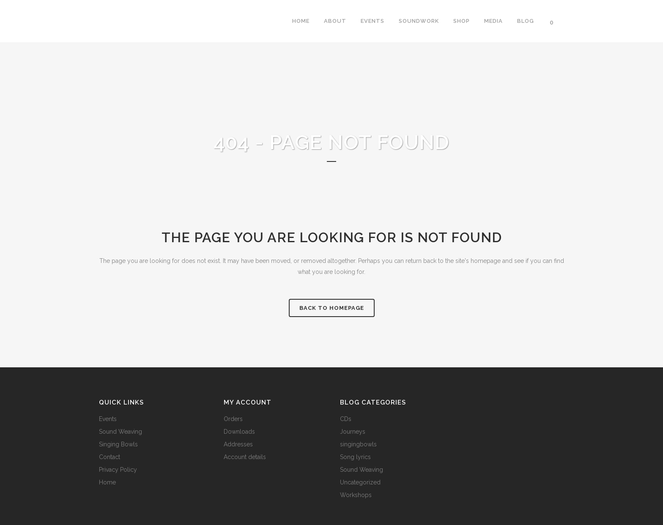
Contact (109, 457)
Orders (233, 419)
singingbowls (358, 444)
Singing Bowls (118, 444)
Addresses (238, 444)
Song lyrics (355, 457)
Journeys (352, 431)
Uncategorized (360, 482)
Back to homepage (331, 308)
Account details (245, 457)
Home (107, 482)
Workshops (356, 495)
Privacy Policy (118, 469)
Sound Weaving (120, 431)
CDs (345, 419)
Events (108, 419)
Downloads (239, 431)
